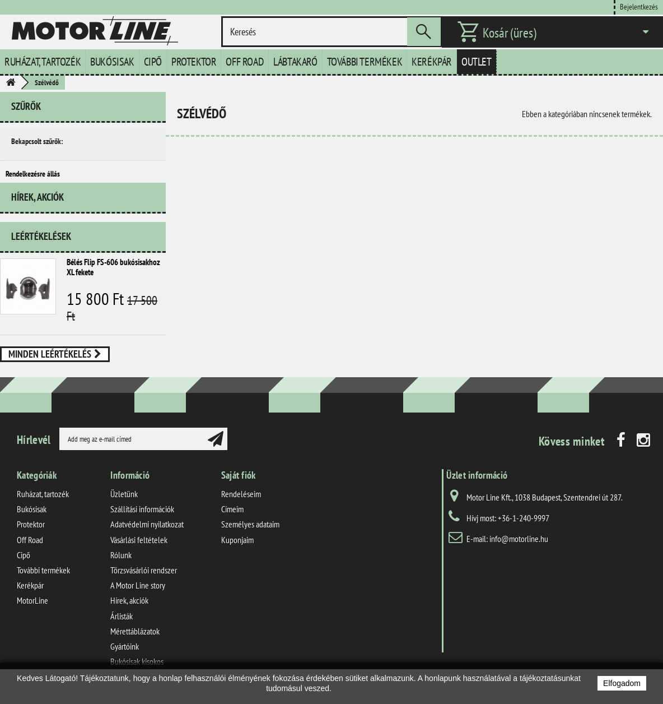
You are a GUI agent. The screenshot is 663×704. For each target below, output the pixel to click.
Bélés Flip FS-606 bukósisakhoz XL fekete (113, 282)
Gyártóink (124, 656)
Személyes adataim (250, 534)
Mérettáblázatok (135, 641)
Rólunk (121, 565)
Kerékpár (432, 61)
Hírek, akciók (37, 217)
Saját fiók (238, 485)
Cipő (153, 61)
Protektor (193, 61)
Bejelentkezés (639, 6)
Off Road (245, 61)
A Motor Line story (137, 595)
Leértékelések (41, 252)
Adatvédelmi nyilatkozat (147, 534)
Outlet (476, 61)
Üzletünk (124, 504)
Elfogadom (622, 683)
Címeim (232, 519)
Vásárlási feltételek (138, 549)
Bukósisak (112, 61)
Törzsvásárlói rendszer (143, 580)
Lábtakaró (295, 61)
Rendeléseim (241, 504)
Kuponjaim (237, 549)
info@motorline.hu (518, 548)
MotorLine (32, 610)
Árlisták (121, 625)
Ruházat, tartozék (42, 61)
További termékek (365, 61)
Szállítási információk (142, 519)
